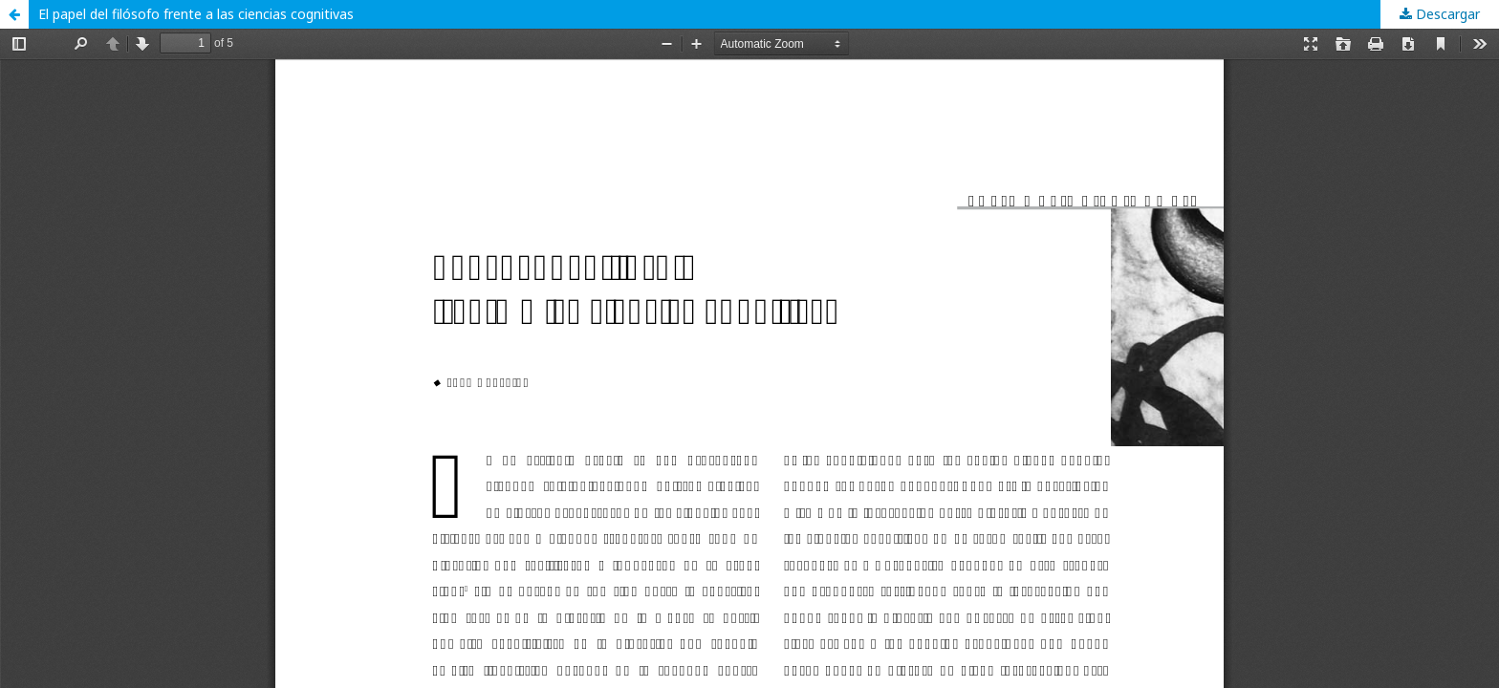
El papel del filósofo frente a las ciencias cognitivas (196, 14)
